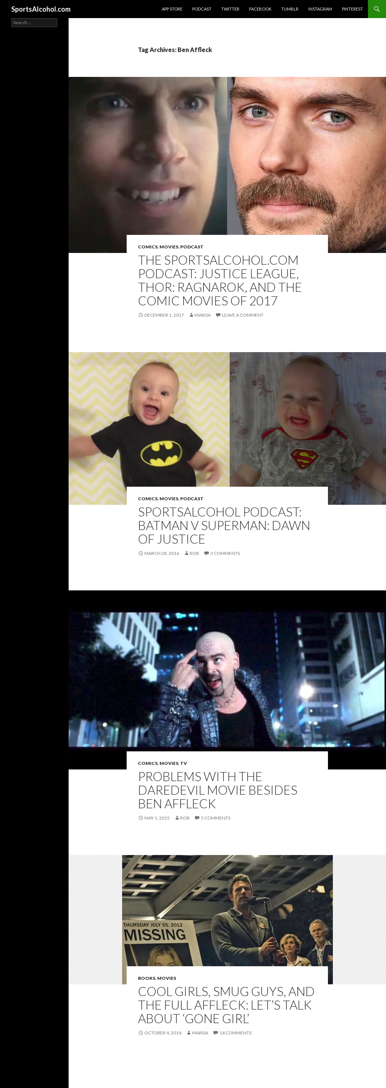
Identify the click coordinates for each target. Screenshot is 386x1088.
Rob (194, 553)
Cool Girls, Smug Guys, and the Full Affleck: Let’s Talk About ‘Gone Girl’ (226, 1005)
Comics (148, 247)
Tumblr (290, 8)
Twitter (230, 8)
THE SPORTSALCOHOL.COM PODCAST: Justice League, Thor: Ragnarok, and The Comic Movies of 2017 (220, 280)
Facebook (260, 8)
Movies (168, 247)
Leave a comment (242, 315)
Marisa (203, 315)
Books (146, 978)
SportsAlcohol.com (40, 9)
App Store (172, 8)
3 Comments (225, 553)
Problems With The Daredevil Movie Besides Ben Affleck (217, 790)
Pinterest (352, 8)
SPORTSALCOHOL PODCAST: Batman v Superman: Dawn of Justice (224, 525)
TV (183, 763)
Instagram (320, 8)
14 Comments (235, 1033)
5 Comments (215, 818)
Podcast (201, 8)
